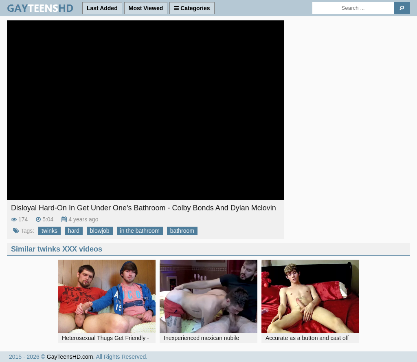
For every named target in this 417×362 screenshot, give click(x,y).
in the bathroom (140, 230)
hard (73, 230)
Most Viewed (146, 8)
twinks (49, 230)
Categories (192, 8)
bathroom (182, 230)
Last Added (102, 8)
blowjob (99, 230)
